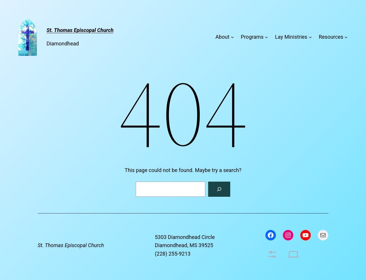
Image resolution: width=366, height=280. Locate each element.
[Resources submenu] (346, 37)
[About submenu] (232, 37)
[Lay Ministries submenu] (310, 37)
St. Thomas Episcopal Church (71, 245)
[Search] (219, 189)
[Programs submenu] (266, 37)
